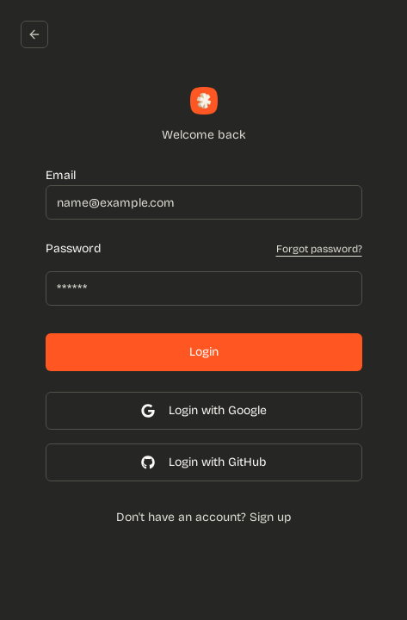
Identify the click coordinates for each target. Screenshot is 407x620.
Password (74, 249)
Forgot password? (319, 249)
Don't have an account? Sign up (204, 517)
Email (61, 175)
